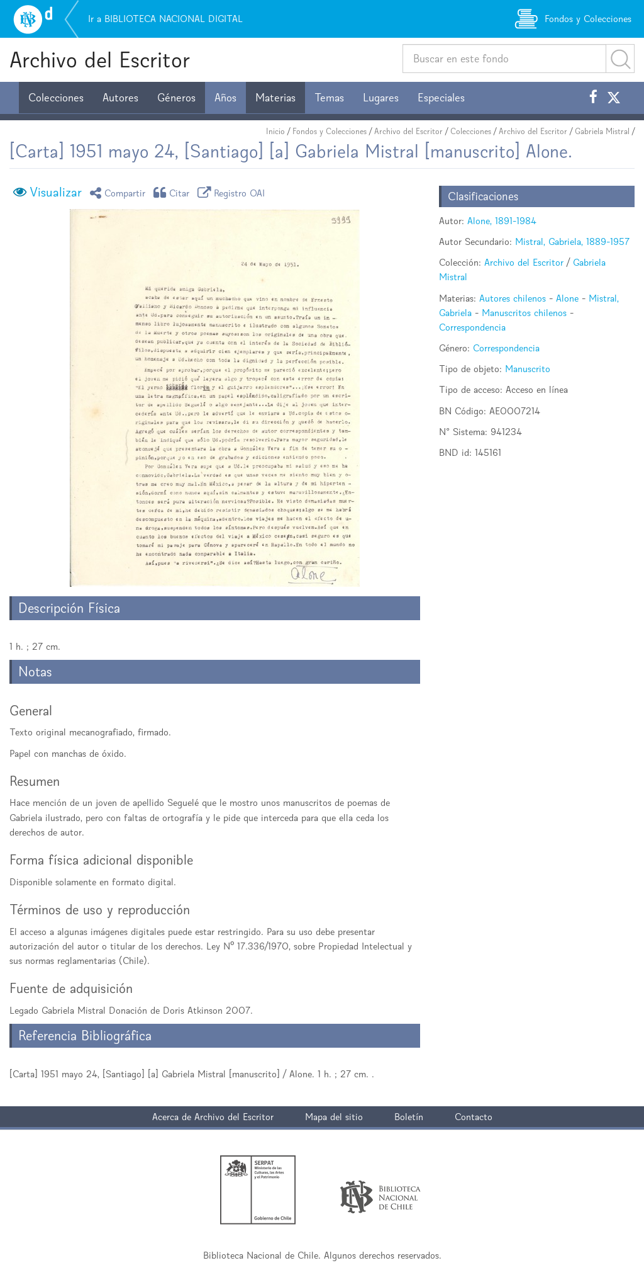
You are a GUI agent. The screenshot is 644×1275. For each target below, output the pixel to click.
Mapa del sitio (334, 1117)
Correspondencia (472, 327)
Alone (567, 298)
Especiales (441, 98)
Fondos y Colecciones (329, 131)
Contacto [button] (473, 1117)
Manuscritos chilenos (524, 313)
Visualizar (56, 192)
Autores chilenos (512, 298)
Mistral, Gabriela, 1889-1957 (572, 241)
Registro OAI (233, 192)
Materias (275, 98)
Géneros (176, 98)
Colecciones (56, 98)
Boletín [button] (408, 1117)
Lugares (381, 98)
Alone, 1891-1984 (501, 221)
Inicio (275, 131)
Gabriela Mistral (602, 131)
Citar (173, 192)
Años (225, 98)
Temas (329, 98)
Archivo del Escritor (99, 59)
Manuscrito (527, 369)
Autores (120, 98)
